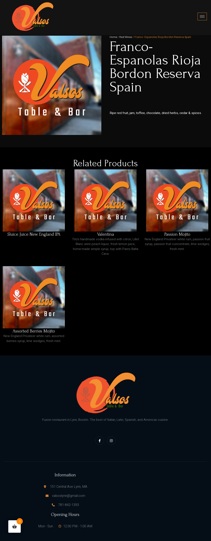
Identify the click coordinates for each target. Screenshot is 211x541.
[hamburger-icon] (202, 14)
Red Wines (125, 33)
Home (113, 33)
